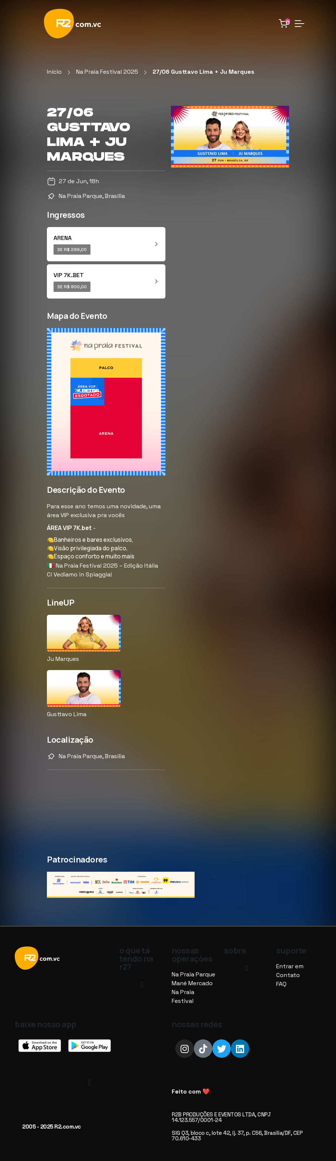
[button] (141, 984)
